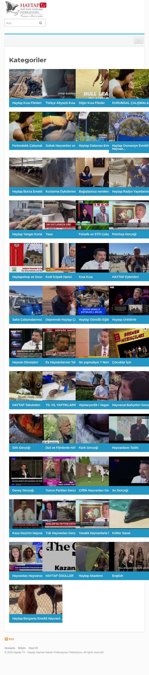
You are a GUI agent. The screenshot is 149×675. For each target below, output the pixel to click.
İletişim (22, 648)
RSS (9, 639)
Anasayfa (10, 648)
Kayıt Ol (33, 648)
